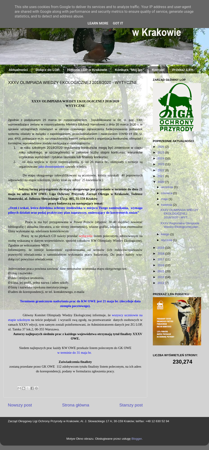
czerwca (167, 193)
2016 (161, 265)
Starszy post (131, 405)
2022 (161, 170)
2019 (161, 247)
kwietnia (167, 204)
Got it (118, 23)
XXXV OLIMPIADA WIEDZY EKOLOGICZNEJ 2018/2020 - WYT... (179, 213)
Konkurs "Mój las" (129, 70)
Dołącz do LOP (48, 70)
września (167, 187)
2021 (161, 176)
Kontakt (158, 70)
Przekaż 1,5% (182, 70)
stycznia (167, 240)
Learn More (98, 23)
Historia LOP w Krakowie (87, 70)
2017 (161, 259)
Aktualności (18, 70)
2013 (161, 283)
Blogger (136, 438)
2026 (161, 146)
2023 (161, 164)
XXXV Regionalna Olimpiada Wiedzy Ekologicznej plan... (180, 225)
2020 (161, 182)
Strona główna (75, 405)
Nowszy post (20, 405)
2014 (161, 277)
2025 (161, 152)
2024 (161, 158)
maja (165, 199)
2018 (161, 253)
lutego (165, 234)
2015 (161, 271)
